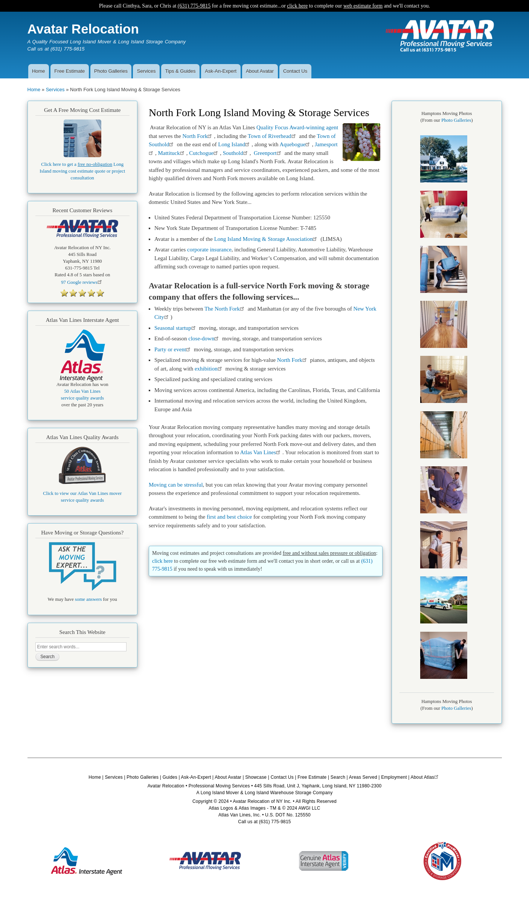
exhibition (209, 369)
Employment (394, 777)
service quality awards (82, 398)
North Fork (198, 136)
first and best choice (229, 517)
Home (38, 71)
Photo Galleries (111, 71)
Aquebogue (295, 144)
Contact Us (295, 71)
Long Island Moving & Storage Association (266, 239)
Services (146, 71)
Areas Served (363, 777)
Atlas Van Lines (261, 452)
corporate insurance (209, 250)
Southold (236, 153)
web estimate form (363, 6)
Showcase (256, 777)
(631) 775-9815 (194, 6)
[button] (443, 181)
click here (297, 6)
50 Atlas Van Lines (82, 391)
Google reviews (82, 282)
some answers (88, 599)
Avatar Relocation (83, 28)
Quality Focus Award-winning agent (297, 127)
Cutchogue (204, 153)
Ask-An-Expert (220, 71)
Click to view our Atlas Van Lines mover (82, 493)
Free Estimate (69, 71)
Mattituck (172, 153)
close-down (204, 338)
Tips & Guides (180, 71)
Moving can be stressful (176, 485)
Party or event (173, 349)
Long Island (235, 144)
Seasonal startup (176, 328)
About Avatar (260, 71)
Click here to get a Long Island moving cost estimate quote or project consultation (82, 171)
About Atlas (425, 777)
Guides (170, 777)
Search (338, 777)
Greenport (268, 153)
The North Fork (225, 309)
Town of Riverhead (272, 136)
